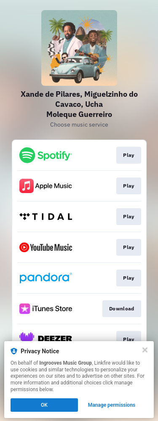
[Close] (145, 350)
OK (44, 405)
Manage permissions (112, 405)
